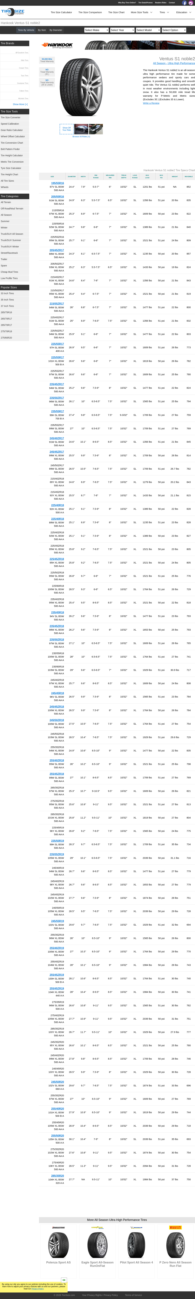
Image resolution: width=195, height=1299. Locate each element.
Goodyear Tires (22, 83)
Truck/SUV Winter (10, 246)
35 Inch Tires (7, 299)
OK (64, 1280)
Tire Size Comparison (90, 12)
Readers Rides (160, 3)
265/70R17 (6, 318)
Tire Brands (7, 43)
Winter (4, 227)
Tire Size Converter (10, 117)
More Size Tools (142, 12)
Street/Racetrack (9, 253)
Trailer (4, 259)
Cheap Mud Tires (9, 272)
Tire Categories (10, 196)
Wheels (4, 187)
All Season (6, 215)
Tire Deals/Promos (145, 3)
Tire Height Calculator (12, 155)
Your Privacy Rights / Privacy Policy (100, 1295)
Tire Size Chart (116, 12)
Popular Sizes (9, 287)
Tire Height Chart (9, 174)
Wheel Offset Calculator (13, 136)
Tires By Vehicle (26, 30)
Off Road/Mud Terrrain (12, 208)
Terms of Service (133, 1295)
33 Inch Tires (7, 293)
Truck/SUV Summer (11, 240)
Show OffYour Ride (66, 129)
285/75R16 (6, 312)
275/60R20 (6, 337)
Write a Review (151, 103)
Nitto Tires (24, 60)
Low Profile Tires (9, 278)
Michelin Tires (23, 98)
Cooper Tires (23, 68)
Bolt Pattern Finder (10, 149)
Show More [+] (20, 104)
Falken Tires (24, 91)
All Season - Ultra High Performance (174, 63)
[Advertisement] (117, 153)
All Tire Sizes (7, 180)
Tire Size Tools (9, 111)
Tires (165, 12)
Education (184, 12)
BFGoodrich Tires (22, 53)
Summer (5, 221)
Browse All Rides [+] (81, 136)
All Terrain (6, 202)
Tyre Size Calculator (11, 168)
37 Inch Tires (7, 306)
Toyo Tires (24, 76)
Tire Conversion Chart (12, 142)
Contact (172, 3)
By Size (42, 30)
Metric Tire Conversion (12, 161)
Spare (4, 265)
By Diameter (56, 30)
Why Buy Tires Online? (127, 3)
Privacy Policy (37, 1289)
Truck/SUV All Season (12, 234)
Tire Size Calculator (61, 12)
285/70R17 (6, 325)
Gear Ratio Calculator (12, 130)
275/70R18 (6, 331)
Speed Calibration (10, 123)
